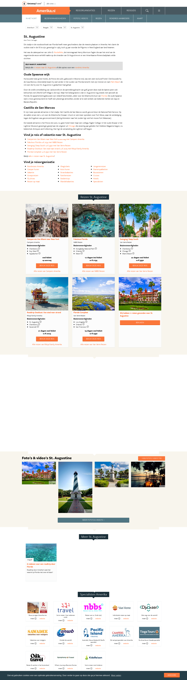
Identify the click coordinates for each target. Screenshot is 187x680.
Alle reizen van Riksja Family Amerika (47, 344)
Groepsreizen (32, 175)
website (42, 618)
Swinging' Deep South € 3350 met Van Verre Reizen (48, 145)
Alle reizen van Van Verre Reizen (140, 271)
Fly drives (31, 178)
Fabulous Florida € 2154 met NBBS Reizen (45, 142)
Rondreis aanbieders (119, 18)
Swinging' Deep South (129, 239)
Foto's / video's (81, 18)
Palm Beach (115, 81)
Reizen (99, 18)
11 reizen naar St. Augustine (45, 67)
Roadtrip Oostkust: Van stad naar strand (44, 312)
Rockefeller (58, 52)
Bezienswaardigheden (55, 18)
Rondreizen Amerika (35, 166)
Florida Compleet (80, 312)
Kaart (140, 18)
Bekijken (140, 322)
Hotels (96, 178)
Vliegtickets (65, 166)
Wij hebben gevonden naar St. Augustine (136, 314)
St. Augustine (75, 27)
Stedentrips (65, 178)
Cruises (96, 175)
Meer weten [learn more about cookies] (116, 675)
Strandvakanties (66, 172)
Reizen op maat (33, 181)
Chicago (72, 126)
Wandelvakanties (67, 181)
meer (33, 618)
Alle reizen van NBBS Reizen (93, 271)
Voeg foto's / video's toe (151, 458)
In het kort (31, 18)
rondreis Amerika (82, 67)
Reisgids (45, 27)
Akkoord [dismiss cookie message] (172, 675)
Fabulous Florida (80, 239)
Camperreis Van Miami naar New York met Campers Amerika (55, 139)
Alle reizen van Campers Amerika (47, 271)
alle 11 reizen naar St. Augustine (41, 156)
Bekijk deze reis (47, 265)
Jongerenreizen (99, 166)
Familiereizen (65, 175)
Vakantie (30, 172)
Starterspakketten (100, 169)
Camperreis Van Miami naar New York (43, 239)
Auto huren (65, 169)
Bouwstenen (98, 172)
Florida (59, 27)
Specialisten (98, 181)
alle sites (51, 3)
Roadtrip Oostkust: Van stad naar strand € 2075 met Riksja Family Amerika (58, 148)
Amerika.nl (30, 27)
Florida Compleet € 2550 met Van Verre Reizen (47, 151)
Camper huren (33, 169)
